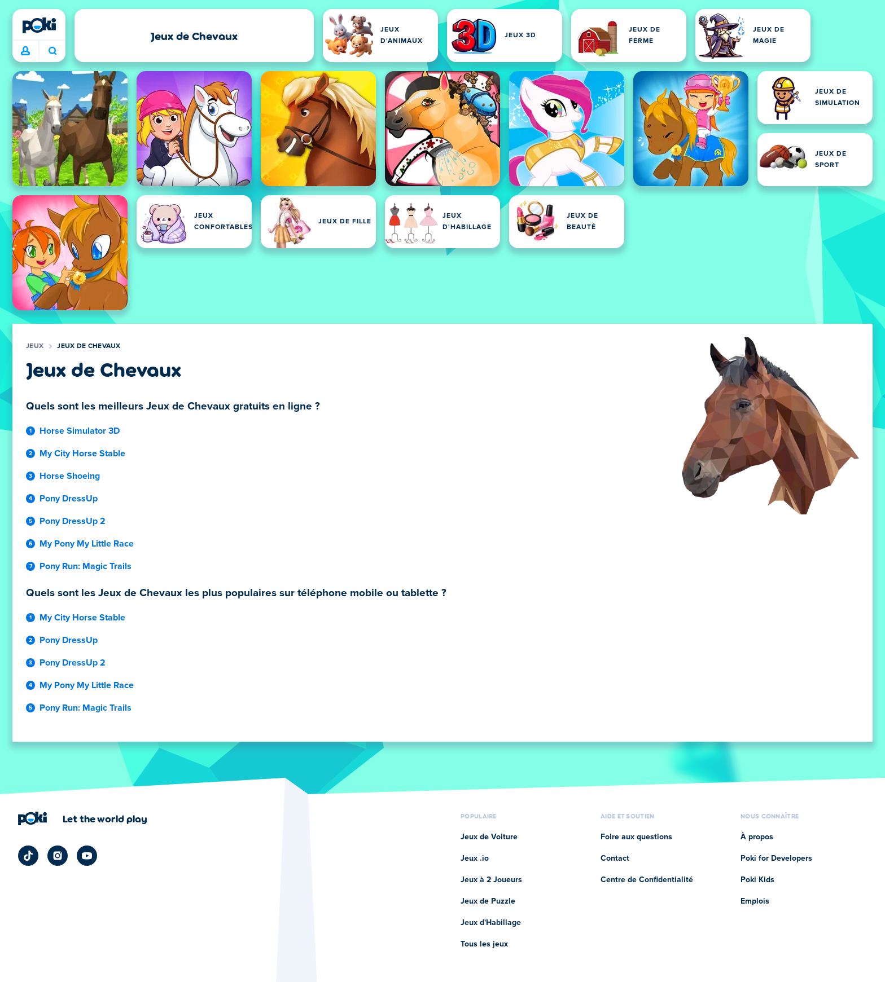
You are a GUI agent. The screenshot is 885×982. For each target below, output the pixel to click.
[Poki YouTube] (87, 856)
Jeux (34, 346)
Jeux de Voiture (489, 837)
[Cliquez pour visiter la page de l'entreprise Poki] (82, 818)
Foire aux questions (636, 837)
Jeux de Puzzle (488, 901)
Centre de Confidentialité (647, 880)
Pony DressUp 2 (73, 521)
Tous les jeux (484, 944)
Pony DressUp (69, 498)
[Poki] (39, 25)
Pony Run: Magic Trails (86, 566)
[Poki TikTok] (28, 856)
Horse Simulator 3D (80, 430)
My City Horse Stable (82, 453)
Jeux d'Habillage (491, 923)
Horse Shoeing (70, 476)
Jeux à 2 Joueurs (491, 880)
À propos (757, 837)
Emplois (755, 901)
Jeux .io (475, 858)
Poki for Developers (776, 858)
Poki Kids (757, 880)
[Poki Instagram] (57, 856)
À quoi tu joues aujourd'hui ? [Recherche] (52, 51)
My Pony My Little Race (87, 543)
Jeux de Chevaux (89, 346)
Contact (615, 858)
